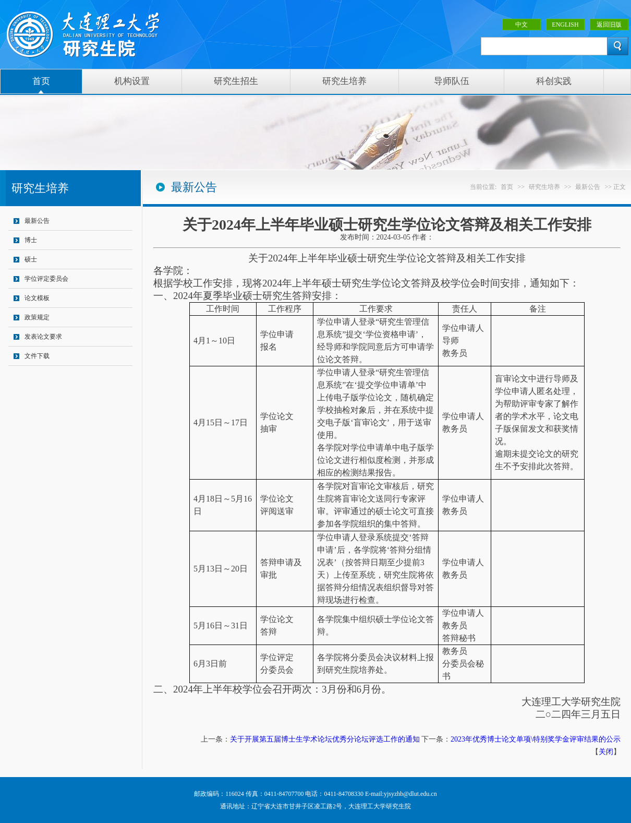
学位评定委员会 (46, 278)
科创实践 (554, 81)
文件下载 (37, 356)
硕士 (31, 259)
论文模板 (37, 298)
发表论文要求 (43, 336)
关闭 (606, 752)
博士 (31, 240)
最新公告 (37, 220)
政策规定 (37, 317)
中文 (521, 24)
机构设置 (132, 81)
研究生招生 (236, 81)
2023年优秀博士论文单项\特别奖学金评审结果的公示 (536, 739)
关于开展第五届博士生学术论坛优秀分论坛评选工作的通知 (325, 739)
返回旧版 (609, 24)
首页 (41, 81)
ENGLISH (565, 24)
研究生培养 (344, 81)
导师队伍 (451, 81)
